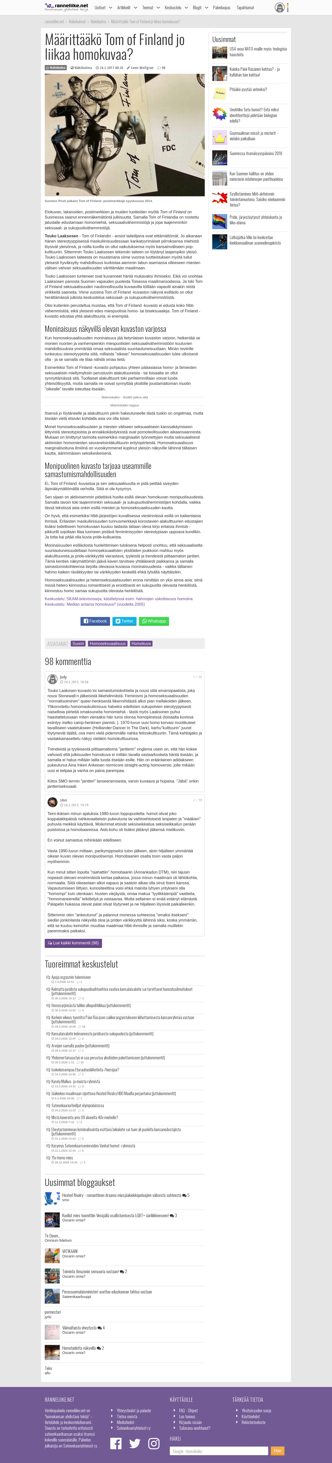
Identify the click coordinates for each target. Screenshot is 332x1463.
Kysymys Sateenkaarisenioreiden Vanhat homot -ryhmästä (93, 1146)
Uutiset (100, 7)
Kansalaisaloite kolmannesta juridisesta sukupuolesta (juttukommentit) (103, 1034)
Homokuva (141, 643)
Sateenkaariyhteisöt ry (133, 1427)
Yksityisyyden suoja (256, 1410)
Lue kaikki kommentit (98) (73, 943)
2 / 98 (197, 800)
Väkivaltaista (83, 1327)
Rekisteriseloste (254, 1422)
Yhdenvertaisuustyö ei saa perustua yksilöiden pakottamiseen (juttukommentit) (108, 1058)
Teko (48, 1368)
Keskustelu (173, 7)
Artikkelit (123, 7)
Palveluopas (221, 7)
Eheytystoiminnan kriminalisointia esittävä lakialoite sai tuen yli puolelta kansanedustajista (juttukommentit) (116, 1131)
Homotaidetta (83, 1347)
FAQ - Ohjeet (188, 1410)
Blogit (197, 7)
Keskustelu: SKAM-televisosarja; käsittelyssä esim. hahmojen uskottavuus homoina (118, 599)
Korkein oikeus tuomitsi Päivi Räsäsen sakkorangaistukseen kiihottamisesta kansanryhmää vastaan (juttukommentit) (123, 1019)
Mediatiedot (125, 1422)
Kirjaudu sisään (190, 1422)
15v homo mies (62, 1158)
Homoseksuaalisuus (108, 643)
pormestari (53, 1311)
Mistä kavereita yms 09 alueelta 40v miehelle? (85, 1117)
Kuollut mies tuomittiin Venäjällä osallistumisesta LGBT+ (119, 1215)
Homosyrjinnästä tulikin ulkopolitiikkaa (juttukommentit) (91, 1005)
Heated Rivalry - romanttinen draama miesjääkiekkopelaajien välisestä (126, 1195)
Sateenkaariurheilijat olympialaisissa (78, 1105)
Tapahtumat (245, 7)
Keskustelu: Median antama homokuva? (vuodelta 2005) (95, 604)
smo (63, 800)
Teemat (147, 7)
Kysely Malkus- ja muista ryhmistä (76, 1081)
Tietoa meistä (127, 1416)
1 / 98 (197, 676)
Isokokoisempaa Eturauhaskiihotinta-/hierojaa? (85, 1070)
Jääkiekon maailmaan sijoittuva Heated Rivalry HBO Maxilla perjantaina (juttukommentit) (114, 1093)
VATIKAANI (70, 1251)
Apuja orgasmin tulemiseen (71, 977)
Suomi (78, 643)
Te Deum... (52, 1235)
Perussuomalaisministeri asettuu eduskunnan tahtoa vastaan (107, 1291)
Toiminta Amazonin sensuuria (94, 1271)
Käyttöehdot (251, 1416)
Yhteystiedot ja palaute (134, 1410)
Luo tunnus (187, 1416)
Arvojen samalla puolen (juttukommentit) (81, 1046)
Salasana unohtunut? (194, 1427)
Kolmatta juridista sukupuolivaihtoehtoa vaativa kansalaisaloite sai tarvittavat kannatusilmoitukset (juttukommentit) (122, 991)
